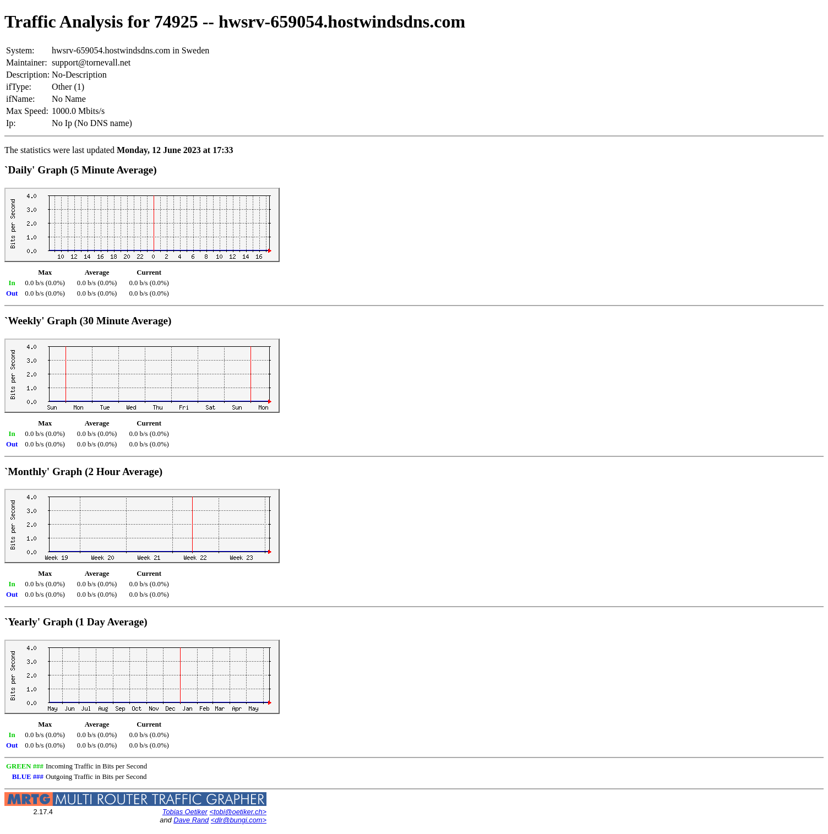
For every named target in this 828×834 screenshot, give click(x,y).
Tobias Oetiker (185, 812)
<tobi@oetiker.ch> (237, 812)
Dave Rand (191, 820)
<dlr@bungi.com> (238, 820)
